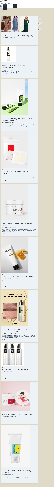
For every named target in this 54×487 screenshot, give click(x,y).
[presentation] (19, 24)
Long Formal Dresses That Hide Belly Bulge (18, 35)
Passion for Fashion (13, 33)
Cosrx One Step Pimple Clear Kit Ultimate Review (17, 225)
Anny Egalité (4, 37)
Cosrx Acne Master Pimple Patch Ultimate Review (17, 172)
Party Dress (8, 33)
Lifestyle (9, 3)
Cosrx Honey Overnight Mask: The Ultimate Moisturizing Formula (18, 277)
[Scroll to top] (38, 19)
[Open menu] (1, 7)
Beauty (3, 63)
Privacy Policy (39, 31)
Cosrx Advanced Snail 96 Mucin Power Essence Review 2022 (16, 331)
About (38, 29)
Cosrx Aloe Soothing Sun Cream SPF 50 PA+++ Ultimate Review (19, 119)
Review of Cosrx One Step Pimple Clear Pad (18, 414)
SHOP (12, 3)
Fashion (2, 3)
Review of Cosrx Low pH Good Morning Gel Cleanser (18, 471)
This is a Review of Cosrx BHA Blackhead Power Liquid (17, 370)
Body (2, 33)
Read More (4, 75)
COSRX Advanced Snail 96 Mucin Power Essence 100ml (16, 66)
